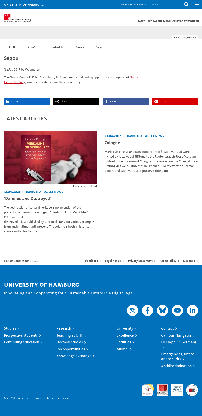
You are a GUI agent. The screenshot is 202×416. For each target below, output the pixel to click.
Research (63, 328)
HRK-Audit (175, 388)
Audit (160, 386)
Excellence (125, 335)
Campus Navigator (176, 335)
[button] (187, 4)
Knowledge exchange (73, 356)
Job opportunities (70, 349)
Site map (189, 261)
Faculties (124, 342)
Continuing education (21, 342)
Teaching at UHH (69, 335)
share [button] (14, 101)
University (125, 328)
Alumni (123, 349)
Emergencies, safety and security (177, 356)
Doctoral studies (69, 342)
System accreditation (192, 388)
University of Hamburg (24, 4)
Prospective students (21, 335)
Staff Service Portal (134, 4)
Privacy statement (140, 261)
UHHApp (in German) (178, 342)
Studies (10, 328)
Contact (167, 328)
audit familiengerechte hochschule (148, 390)
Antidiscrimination (176, 365)
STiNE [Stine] (155, 4)
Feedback (91, 261)
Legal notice (113, 261)
